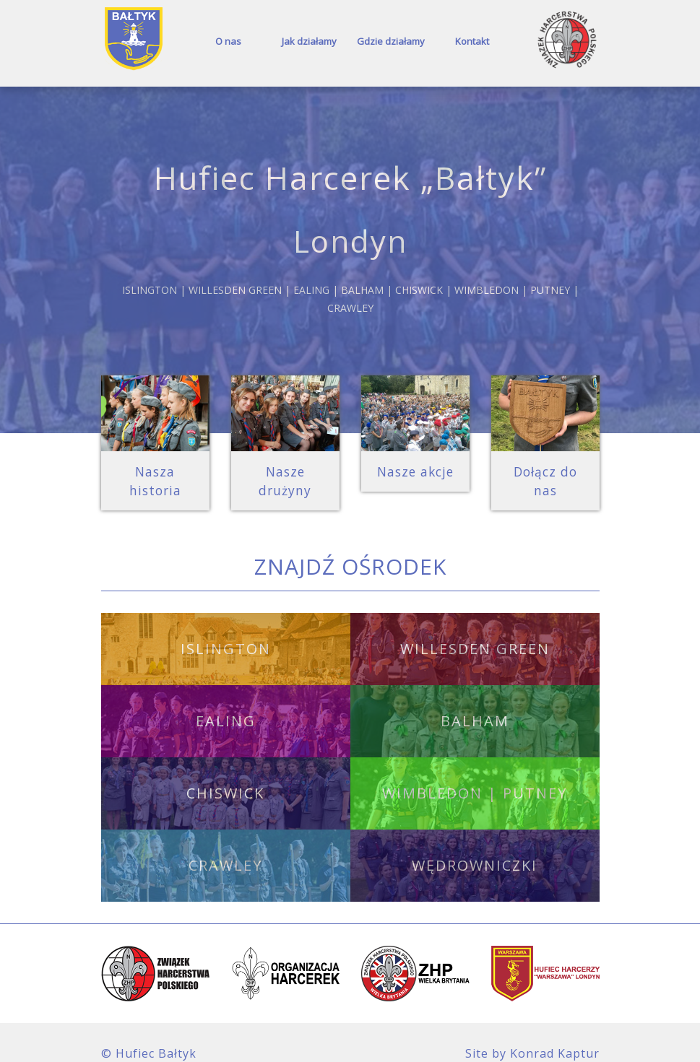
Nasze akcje (415, 470)
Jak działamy (309, 41)
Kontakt (472, 41)
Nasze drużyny (285, 470)
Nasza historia (155, 470)
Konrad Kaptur (555, 1032)
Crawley (225, 844)
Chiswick (225, 772)
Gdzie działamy (391, 41)
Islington (226, 627)
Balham (475, 700)
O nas (228, 41)
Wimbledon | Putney (474, 772)
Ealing (226, 700)
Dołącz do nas (545, 470)
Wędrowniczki (474, 844)
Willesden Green (475, 627)
